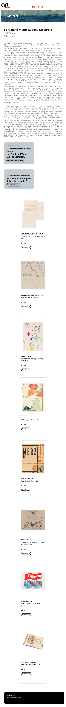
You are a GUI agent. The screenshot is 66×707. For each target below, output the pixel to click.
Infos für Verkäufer (13, 185)
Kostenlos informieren (15, 160)
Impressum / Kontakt (13, 697)
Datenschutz (10, 695)
